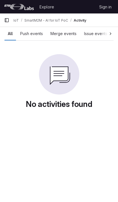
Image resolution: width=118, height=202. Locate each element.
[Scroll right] (107, 33)
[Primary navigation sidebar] (6, 20)
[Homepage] (19, 6)
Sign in (105, 6)
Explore (47, 6)
